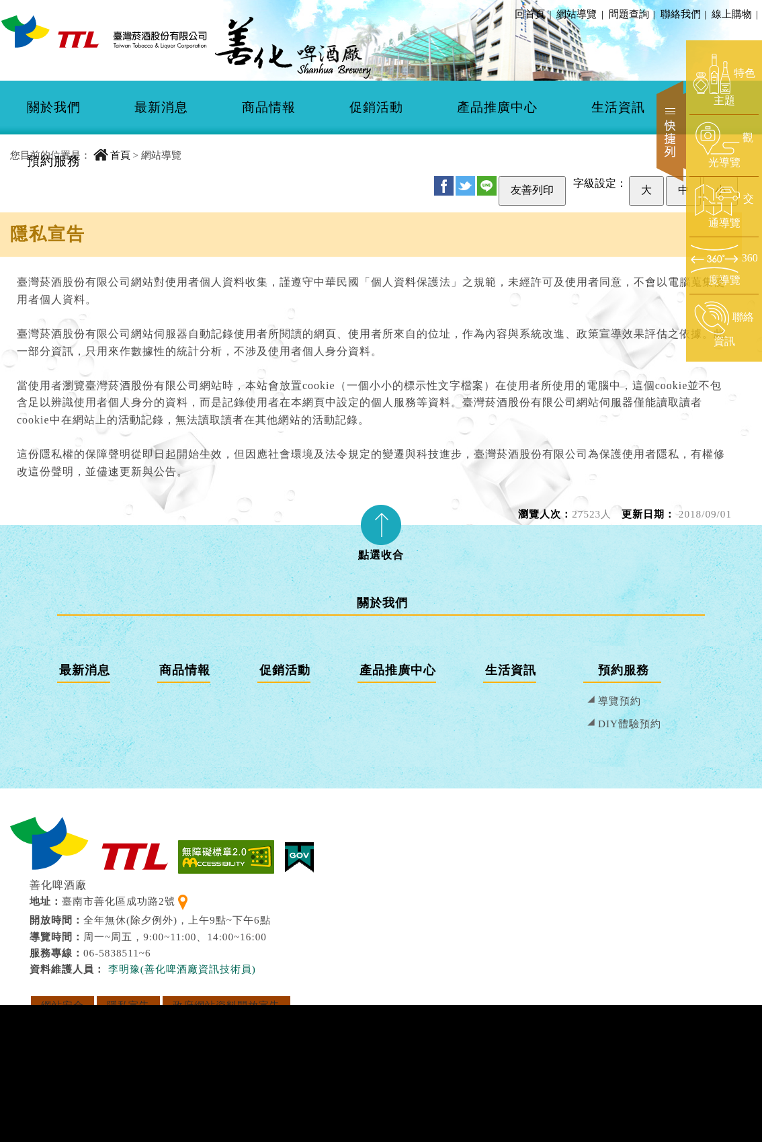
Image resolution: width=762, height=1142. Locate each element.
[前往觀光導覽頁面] (724, 145)
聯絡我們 (683, 13)
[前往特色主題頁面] (724, 80)
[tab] (381, 528)
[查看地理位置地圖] (182, 901)
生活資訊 (618, 107)
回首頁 (530, 13)
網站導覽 (576, 13)
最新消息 (161, 107)
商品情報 (269, 107)
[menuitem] (54, 107)
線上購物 (734, 13)
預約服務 (54, 161)
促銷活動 (376, 107)
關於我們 (54, 107)
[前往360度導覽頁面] (724, 265)
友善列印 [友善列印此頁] (532, 190)
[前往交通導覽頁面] (724, 206)
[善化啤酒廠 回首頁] (104, 31)
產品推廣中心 (497, 107)
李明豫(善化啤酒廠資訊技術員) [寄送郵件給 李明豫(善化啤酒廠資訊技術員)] (182, 969)
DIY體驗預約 (629, 723)
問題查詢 (631, 13)
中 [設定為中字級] (683, 190)
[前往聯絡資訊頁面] (724, 325)
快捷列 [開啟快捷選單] (671, 131)
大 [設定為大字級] (646, 190)
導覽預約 (619, 700)
